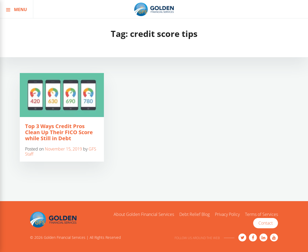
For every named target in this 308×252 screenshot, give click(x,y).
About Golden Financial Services (144, 214)
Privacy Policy (227, 214)
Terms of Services (261, 214)
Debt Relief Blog (194, 214)
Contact (265, 223)
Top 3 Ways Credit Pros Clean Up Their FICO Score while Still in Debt (59, 132)
